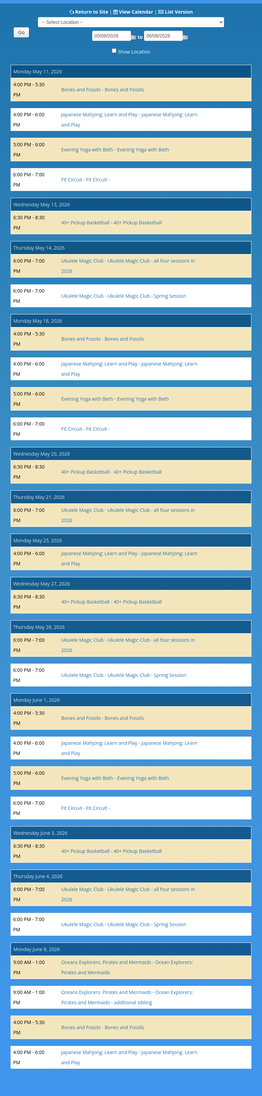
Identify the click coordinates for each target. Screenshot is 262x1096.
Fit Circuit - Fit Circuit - (85, 179)
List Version (179, 12)
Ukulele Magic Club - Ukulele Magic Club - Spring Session (123, 296)
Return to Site (91, 12)
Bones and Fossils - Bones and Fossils (102, 89)
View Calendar (136, 12)
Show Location (134, 51)
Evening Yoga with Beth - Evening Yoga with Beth (115, 149)
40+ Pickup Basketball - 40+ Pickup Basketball (111, 222)
